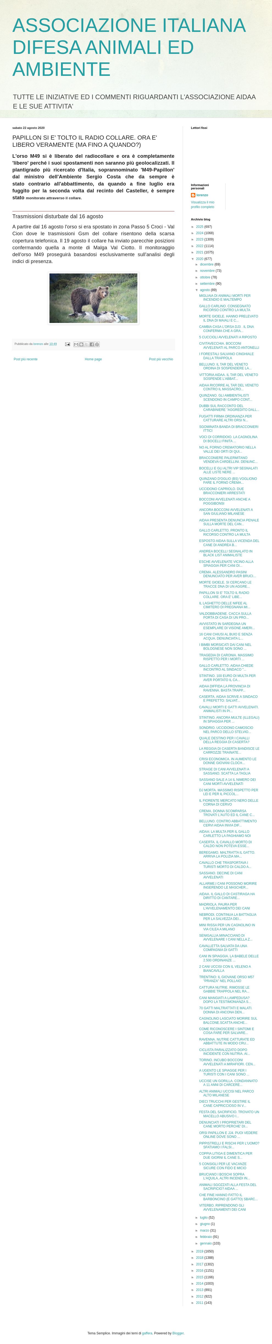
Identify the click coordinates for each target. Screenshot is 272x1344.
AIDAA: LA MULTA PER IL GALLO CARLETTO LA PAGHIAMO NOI (225, 833)
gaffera (147, 1333)
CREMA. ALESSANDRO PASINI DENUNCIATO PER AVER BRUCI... (227, 574)
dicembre (207, 264)
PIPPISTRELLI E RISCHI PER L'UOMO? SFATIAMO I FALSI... (229, 1145)
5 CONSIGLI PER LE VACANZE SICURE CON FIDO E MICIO (223, 1166)
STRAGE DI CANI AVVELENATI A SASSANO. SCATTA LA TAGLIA (225, 771)
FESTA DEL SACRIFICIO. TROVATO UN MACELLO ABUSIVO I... (229, 1114)
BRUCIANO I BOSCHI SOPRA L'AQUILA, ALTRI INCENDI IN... (224, 1176)
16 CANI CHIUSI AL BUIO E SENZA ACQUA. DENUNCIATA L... (225, 636)
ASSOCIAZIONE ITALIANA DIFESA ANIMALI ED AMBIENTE (128, 47)
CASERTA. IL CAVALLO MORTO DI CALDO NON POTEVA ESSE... (225, 844)
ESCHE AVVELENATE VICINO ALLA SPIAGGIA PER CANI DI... (226, 564)
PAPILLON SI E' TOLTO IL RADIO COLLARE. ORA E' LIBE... (224, 595)
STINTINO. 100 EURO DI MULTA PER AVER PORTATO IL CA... (227, 678)
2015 (200, 1277)
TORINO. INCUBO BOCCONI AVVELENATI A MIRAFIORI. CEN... (227, 1062)
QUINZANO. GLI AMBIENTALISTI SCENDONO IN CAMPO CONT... (225, 397)
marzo (205, 1230)
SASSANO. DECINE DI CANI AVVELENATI (220, 875)
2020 (200, 259)
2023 (200, 239)
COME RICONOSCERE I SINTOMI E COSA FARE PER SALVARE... (226, 1031)
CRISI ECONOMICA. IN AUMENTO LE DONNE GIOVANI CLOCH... (227, 761)
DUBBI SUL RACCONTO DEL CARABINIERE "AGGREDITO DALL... (229, 408)
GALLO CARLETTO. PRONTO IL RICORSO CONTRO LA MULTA (224, 532)
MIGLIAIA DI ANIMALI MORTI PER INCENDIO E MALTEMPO (225, 298)
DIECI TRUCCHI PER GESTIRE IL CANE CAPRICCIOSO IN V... (224, 1103)
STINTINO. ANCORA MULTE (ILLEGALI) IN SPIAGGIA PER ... (229, 719)
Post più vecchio (161, 359)
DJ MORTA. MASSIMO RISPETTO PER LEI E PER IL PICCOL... (228, 792)
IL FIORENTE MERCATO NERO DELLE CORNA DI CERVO (228, 802)
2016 (200, 1271)
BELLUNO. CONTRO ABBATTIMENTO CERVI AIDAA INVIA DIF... (228, 823)
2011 (200, 1303)
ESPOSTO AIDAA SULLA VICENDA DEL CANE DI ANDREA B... (229, 543)
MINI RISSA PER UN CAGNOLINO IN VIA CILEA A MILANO (227, 927)
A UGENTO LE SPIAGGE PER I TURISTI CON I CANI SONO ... (224, 1072)
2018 (200, 1258)
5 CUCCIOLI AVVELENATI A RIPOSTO (228, 337)
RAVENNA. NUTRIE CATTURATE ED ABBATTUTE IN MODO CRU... (227, 1041)
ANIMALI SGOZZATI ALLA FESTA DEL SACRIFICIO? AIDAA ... (228, 1187)
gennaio (206, 1243)
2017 (200, 1264)
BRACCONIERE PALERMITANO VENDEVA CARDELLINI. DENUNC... (228, 460)
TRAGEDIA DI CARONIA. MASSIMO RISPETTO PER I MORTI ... (226, 657)
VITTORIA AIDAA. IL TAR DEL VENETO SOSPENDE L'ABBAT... (228, 377)
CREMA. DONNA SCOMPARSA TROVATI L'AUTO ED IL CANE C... (227, 813)
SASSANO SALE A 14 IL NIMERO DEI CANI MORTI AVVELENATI (227, 782)
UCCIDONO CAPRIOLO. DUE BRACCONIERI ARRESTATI (222, 491)
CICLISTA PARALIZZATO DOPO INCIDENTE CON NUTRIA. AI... (224, 1052)
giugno (205, 1224)
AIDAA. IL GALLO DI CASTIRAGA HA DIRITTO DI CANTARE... (227, 896)
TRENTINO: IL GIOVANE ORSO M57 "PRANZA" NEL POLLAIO (226, 979)
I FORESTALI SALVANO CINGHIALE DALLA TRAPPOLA (226, 356)
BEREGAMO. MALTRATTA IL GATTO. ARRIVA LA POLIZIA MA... (227, 854)
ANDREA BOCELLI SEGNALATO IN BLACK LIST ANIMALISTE (225, 553)
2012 (200, 1296)
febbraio (206, 1237)
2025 (200, 227)
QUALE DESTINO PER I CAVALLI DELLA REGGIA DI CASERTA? (224, 740)
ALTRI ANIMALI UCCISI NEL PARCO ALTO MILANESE (226, 1093)
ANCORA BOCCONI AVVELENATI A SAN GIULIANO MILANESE (226, 512)
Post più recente (26, 359)
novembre (208, 271)
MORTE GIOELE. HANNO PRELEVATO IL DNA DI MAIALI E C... (228, 318)
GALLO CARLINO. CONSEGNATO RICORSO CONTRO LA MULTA (225, 308)
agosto (205, 290)
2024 (200, 233)
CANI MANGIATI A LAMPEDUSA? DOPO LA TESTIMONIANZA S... (225, 1000)
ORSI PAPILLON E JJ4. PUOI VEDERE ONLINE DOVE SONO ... (228, 1135)
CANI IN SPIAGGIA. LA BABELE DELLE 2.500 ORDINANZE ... (229, 958)
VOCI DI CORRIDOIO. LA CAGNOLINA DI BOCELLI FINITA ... (228, 439)
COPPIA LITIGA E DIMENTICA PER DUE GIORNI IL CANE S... (225, 1155)
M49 (35, 156)
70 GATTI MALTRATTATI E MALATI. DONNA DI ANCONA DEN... (225, 1010)
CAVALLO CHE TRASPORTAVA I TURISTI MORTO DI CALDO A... (225, 865)
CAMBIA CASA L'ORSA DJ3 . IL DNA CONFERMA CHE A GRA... (226, 329)
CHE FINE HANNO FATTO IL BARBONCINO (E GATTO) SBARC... (228, 1197)
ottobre (205, 277)
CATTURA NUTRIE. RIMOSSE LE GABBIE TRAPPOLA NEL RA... (224, 989)
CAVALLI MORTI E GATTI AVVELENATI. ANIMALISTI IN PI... (229, 709)
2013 (200, 1290)
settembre (208, 284)
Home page (93, 359)
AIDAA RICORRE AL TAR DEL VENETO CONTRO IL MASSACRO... (229, 387)
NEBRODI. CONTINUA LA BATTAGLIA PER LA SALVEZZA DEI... (227, 916)
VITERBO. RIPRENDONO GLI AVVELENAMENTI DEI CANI (222, 1207)
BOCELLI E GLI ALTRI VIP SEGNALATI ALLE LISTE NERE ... (228, 470)
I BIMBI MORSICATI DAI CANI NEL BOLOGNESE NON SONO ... (225, 647)
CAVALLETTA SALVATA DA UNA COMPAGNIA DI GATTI (223, 948)
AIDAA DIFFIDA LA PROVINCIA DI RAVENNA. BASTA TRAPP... (224, 688)
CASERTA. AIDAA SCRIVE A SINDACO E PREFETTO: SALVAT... (228, 699)
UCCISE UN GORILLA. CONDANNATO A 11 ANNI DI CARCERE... (228, 1083)
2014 (200, 1283)
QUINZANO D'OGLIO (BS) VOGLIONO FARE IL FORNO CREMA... (228, 481)
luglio (204, 1217)
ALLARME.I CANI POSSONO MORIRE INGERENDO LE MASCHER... (228, 885)
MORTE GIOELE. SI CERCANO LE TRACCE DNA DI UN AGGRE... (225, 584)
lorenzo (202, 195)
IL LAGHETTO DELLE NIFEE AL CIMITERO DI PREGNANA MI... (224, 605)
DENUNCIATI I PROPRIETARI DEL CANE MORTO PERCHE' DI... (225, 1124)
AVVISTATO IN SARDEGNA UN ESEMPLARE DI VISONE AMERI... (227, 626)
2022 (200, 246)
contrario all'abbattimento (60, 184)
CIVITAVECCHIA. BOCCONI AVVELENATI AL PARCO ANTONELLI (229, 345)
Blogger (178, 1333)
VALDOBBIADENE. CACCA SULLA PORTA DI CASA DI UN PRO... (225, 616)
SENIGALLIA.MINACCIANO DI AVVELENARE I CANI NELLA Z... (225, 937)
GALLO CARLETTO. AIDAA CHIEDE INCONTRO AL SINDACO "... (226, 667)
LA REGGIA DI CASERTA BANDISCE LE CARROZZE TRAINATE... (229, 750)
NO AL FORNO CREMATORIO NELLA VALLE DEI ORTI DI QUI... (227, 449)
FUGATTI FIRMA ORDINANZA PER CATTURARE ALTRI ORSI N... (225, 418)
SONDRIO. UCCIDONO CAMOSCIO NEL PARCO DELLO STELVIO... (226, 730)
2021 (200, 252)
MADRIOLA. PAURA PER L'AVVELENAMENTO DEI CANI (224, 906)
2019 (200, 1251)
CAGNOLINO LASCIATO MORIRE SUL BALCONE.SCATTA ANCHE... (228, 1020)
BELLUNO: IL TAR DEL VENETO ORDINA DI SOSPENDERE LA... (225, 366)
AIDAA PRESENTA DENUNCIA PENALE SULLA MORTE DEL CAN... (229, 522)
